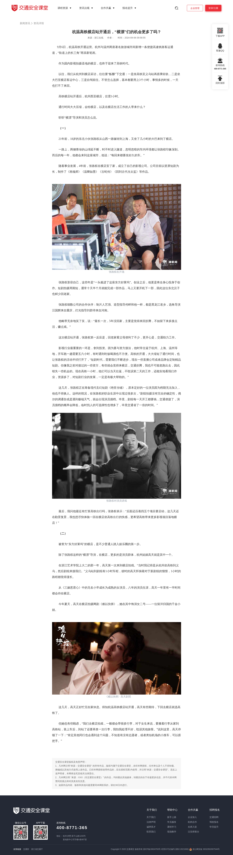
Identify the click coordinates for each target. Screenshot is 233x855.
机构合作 (192, 822)
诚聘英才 (151, 827)
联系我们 (151, 831)
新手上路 (171, 817)
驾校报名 (213, 822)
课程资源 (63, 8)
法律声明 (151, 822)
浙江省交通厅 (37, 849)
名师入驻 (192, 827)
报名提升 (127, 8)
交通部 (26, 849)
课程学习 (171, 827)
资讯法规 (84, 8)
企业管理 (194, 8)
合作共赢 (106, 8)
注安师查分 (193, 831)
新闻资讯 (25, 23)
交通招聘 (213, 817)
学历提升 (213, 827)
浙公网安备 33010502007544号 (204, 849)
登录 (210, 8)
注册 (216, 8)
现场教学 (171, 831)
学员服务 (171, 822)
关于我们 (151, 817)
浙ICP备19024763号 (152, 849)
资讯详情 (39, 23)
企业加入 (192, 817)
